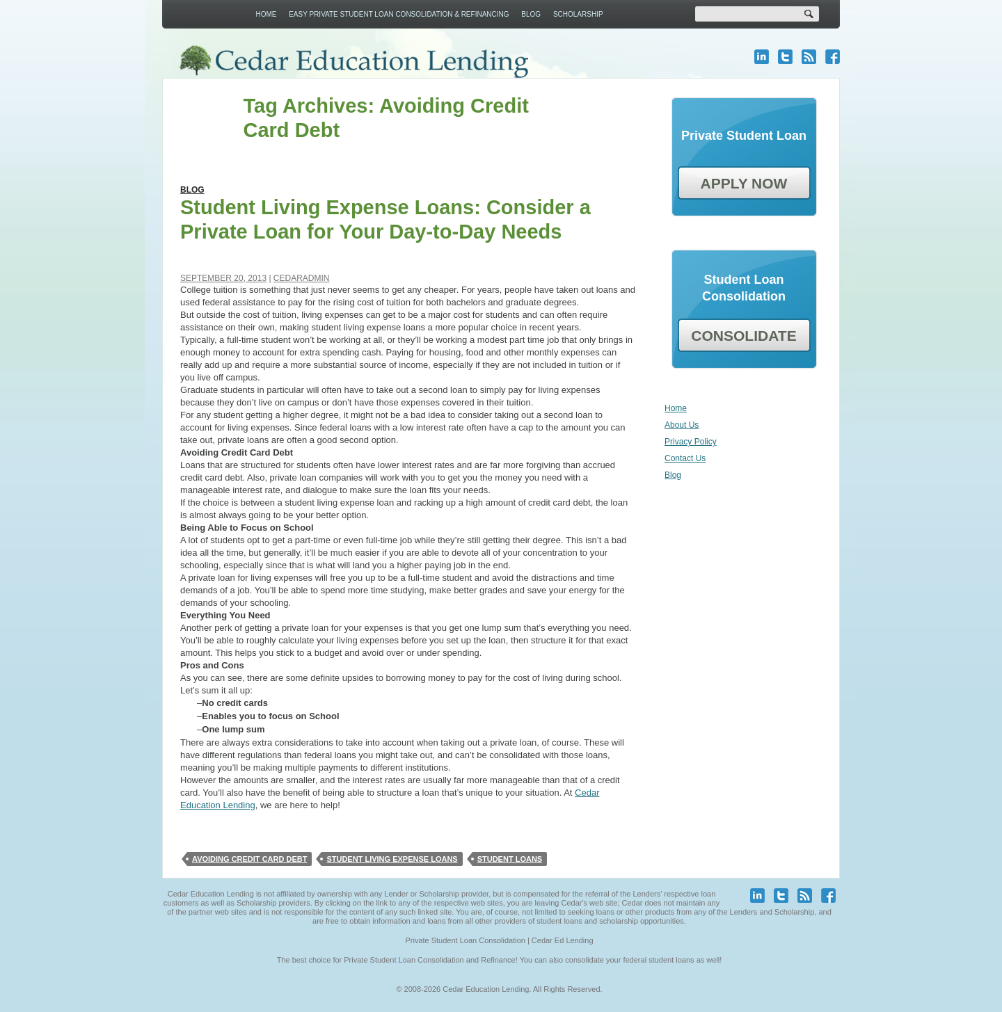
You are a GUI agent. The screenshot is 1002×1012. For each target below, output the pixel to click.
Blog (531, 14)
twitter (785, 56)
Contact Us (685, 458)
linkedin (761, 56)
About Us (682, 425)
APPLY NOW (744, 183)
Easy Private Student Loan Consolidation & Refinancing (399, 14)
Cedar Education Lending (353, 61)
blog (809, 56)
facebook (832, 56)
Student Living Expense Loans (391, 859)
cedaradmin (301, 278)
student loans (510, 859)
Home (265, 14)
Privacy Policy (691, 442)
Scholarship (578, 14)
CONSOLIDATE (743, 336)
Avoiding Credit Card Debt (249, 859)
